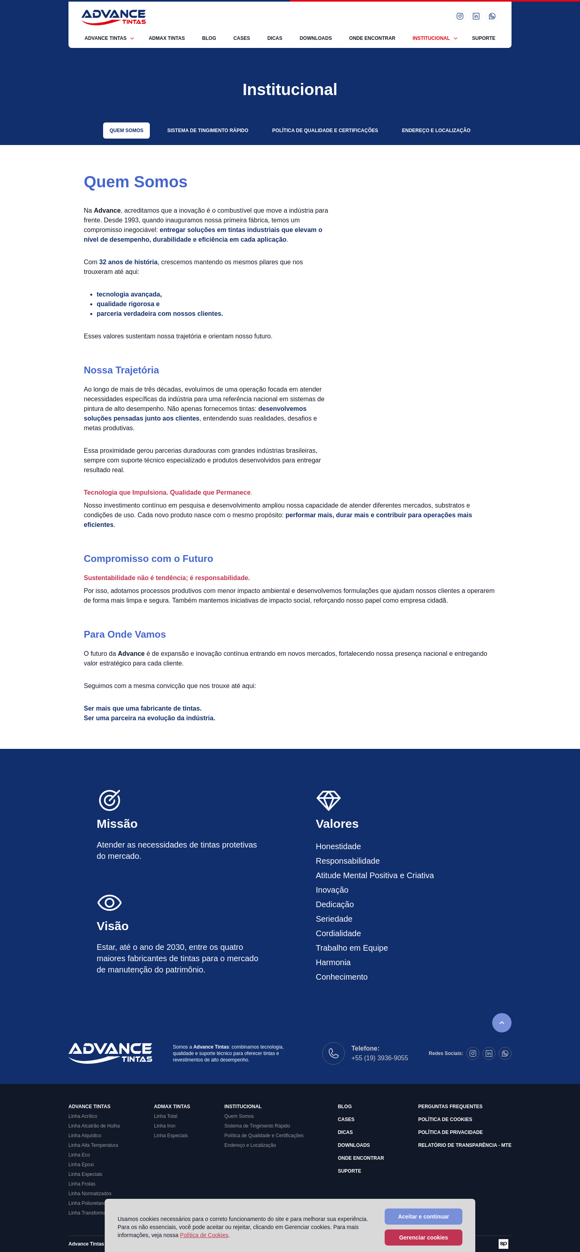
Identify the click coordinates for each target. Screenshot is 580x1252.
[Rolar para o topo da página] (502, 1022)
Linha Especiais (85, 1174)
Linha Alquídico (84, 1135)
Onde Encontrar (372, 38)
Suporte (483, 38)
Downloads (316, 38)
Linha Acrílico (82, 1116)
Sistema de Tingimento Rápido (207, 130)
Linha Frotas (81, 1184)
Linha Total (165, 1116)
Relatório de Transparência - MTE (465, 1145)
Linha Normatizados (90, 1193)
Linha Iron (164, 1126)
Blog (209, 38)
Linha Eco (79, 1155)
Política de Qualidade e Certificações (325, 130)
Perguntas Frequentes (450, 1106)
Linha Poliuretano (87, 1203)
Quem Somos (126, 130)
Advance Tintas (105, 38)
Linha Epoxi (81, 1164)
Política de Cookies (445, 1119)
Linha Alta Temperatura (93, 1145)
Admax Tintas (167, 38)
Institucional (431, 38)
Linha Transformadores (93, 1213)
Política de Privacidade (450, 1132)
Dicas (274, 38)
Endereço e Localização (436, 130)
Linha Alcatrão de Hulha (94, 1126)
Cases (241, 38)
